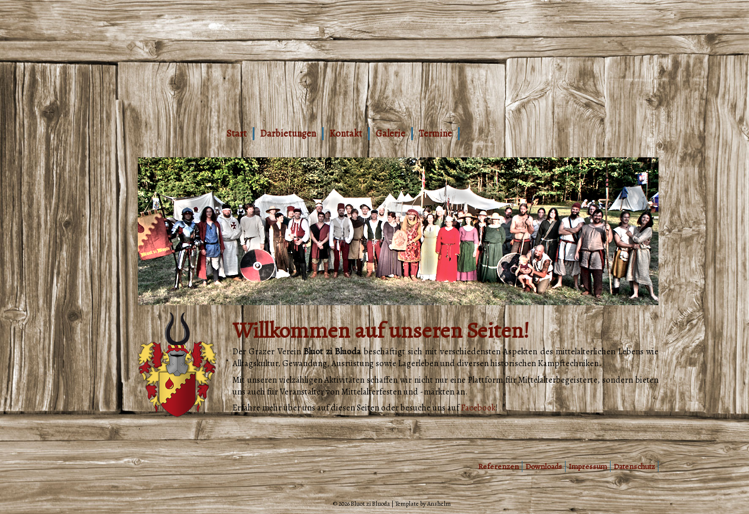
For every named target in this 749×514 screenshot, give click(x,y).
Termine (435, 133)
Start (237, 133)
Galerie (390, 133)
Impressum (588, 466)
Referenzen (498, 466)
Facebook (478, 407)
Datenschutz (634, 466)
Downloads (543, 466)
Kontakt (346, 133)
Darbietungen (288, 133)
